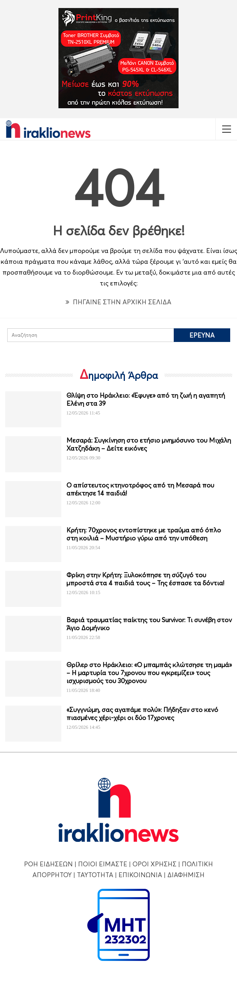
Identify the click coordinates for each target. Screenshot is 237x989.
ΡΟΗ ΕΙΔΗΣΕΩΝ (48, 864)
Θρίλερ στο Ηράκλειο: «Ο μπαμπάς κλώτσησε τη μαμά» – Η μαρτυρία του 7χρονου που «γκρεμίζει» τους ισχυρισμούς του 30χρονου (149, 673)
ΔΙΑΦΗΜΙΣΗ (186, 875)
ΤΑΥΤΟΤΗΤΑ (95, 875)
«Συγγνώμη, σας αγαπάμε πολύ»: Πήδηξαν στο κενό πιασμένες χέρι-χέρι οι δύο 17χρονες (142, 714)
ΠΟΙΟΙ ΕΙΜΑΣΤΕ (102, 864)
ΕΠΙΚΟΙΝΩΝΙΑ (140, 875)
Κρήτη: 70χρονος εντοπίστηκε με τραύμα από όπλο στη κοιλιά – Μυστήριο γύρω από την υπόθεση (143, 534)
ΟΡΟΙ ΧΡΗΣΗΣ (155, 864)
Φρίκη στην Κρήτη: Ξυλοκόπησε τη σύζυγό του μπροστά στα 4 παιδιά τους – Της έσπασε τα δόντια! (145, 579)
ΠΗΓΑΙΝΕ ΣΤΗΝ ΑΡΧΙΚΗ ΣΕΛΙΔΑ (118, 302)
